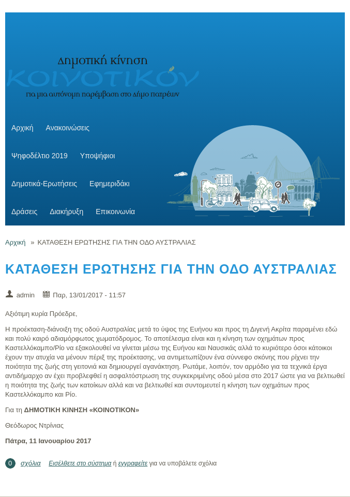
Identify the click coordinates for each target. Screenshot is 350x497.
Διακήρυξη (66, 211)
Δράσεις (24, 211)
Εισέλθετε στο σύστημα (80, 463)
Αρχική (22, 128)
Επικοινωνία (115, 211)
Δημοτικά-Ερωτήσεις (44, 183)
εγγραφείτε (133, 463)
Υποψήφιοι (97, 156)
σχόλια (31, 463)
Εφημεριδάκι (109, 183)
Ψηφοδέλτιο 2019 (39, 156)
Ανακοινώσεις (68, 128)
